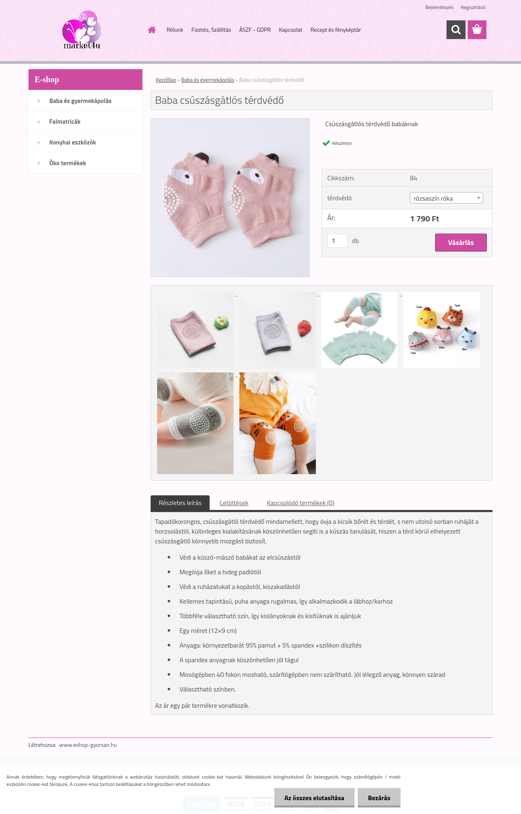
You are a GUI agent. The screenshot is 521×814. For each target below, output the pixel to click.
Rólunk (175, 29)
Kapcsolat (290, 29)
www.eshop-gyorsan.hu (88, 744)
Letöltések (234, 503)
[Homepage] (151, 29)
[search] (456, 29)
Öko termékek (67, 163)
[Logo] (84, 30)
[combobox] (446, 198)
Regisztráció (473, 7)
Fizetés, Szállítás (211, 29)
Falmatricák (65, 121)
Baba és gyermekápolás (80, 100)
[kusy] (337, 241)
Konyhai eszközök (72, 142)
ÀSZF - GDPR (255, 29)
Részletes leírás (180, 503)
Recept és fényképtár (336, 29)
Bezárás (379, 798)
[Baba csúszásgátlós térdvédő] (230, 122)
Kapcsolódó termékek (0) (300, 503)
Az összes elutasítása (314, 798)
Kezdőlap (166, 80)
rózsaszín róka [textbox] (433, 198)
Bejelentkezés (439, 7)
